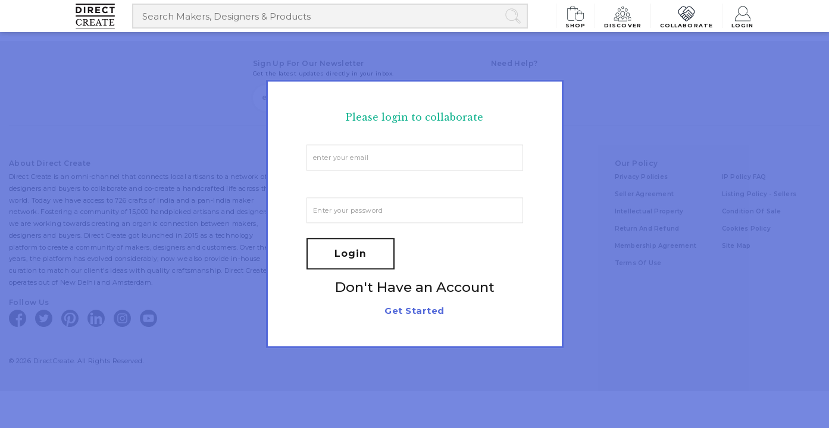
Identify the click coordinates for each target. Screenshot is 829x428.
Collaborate (687, 16)
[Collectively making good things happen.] (104, 16)
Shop (580, 16)
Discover (626, 16)
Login (742, 16)
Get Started (414, 311)
